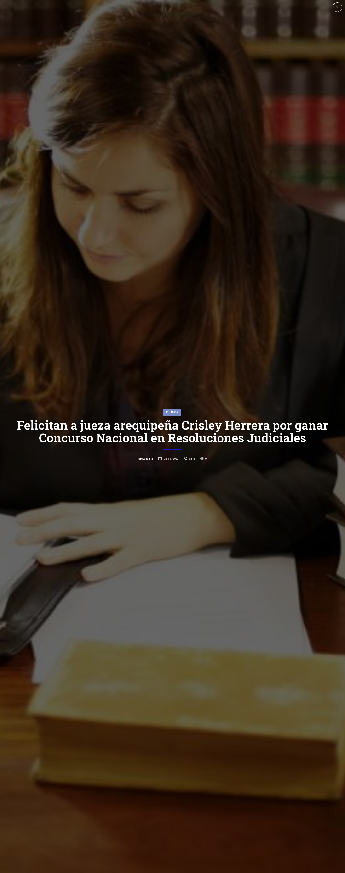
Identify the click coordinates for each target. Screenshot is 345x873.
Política (172, 409)
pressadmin (145, 456)
